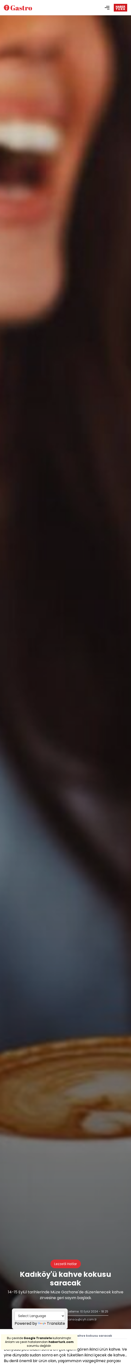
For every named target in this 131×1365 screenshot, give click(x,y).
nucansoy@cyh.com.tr (80, 1319)
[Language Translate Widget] (40, 1316)
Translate (51, 1323)
